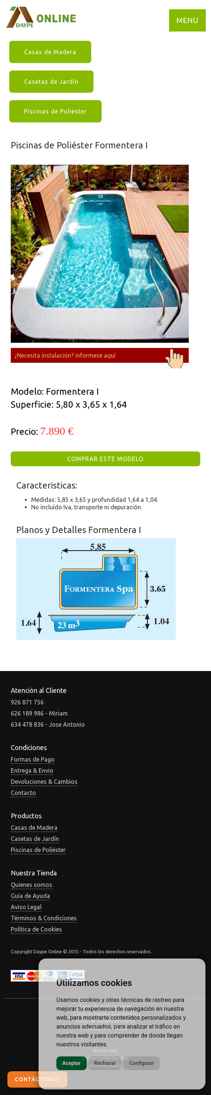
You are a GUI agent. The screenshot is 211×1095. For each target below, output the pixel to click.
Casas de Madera (50, 52)
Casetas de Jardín (51, 81)
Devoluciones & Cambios (44, 781)
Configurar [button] (141, 1063)
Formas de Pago (33, 759)
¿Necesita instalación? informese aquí (99, 355)
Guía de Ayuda (30, 895)
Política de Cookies (36, 929)
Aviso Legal (26, 907)
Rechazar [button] (105, 1063)
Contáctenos (37, 1079)
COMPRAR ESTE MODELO (105, 459)
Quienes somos (31, 884)
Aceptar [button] (71, 1063)
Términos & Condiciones (44, 918)
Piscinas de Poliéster (38, 849)
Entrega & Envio (32, 770)
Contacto (23, 792)
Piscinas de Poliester (55, 111)
